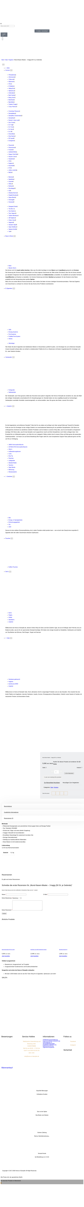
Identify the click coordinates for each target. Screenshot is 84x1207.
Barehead (11, 99)
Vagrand (11, 222)
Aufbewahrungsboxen (15, 451)
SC (9, 190)
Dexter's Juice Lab (14, 120)
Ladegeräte (12, 460)
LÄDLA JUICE (12, 170)
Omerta (11, 181)
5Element (11, 81)
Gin (9, 524)
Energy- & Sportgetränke (15, 520)
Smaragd (11, 199)
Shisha (10, 338)
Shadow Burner (13, 193)
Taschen (11, 465)
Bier (10, 517)
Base (10, 265)
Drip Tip (11, 456)
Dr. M (10, 131)
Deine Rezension (7, 912)
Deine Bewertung (7, 898)
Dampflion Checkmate (15, 115)
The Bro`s (11, 208)
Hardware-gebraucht (14, 679)
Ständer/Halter (13, 462)
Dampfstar (11, 118)
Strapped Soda (13, 206)
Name (4, 894)
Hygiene (11, 59)
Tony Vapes (12, 213)
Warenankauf (7, 1069)
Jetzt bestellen (6, 958)
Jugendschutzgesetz (48, 1049)
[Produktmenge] (56, 772)
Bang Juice (12, 97)
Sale (6, 59)
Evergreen (11, 140)
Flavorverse (12, 147)
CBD (10, 329)
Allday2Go (11, 88)
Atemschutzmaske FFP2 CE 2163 (8, 951)
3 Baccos (11, 79)
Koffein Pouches (13, 567)
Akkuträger (12, 343)
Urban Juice (12, 220)
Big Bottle (11, 102)
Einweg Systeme (13, 332)
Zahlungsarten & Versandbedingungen (49, 1045)
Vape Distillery (12, 227)
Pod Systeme (12, 334)
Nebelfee (11, 179)
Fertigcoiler (12, 390)
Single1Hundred (13, 195)
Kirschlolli (11, 165)
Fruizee (11, 149)
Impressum (46, 1043)
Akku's (10, 449)
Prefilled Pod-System (14, 336)
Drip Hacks (12, 136)
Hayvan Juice (12, 156)
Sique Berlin (12, 197)
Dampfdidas (12, 113)
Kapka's (11, 163)
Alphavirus (11, 90)
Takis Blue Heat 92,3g (63, 951)
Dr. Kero (11, 129)
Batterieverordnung (48, 1048)
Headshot (11, 159)
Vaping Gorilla (12, 229)
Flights (10, 615)
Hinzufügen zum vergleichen (71, 782)
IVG (10, 161)
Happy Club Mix (13, 154)
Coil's (10, 453)
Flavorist (11, 145)
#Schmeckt (12, 77)
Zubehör (11, 622)
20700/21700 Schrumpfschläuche (18, 447)
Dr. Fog (11, 124)
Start (2, 59)
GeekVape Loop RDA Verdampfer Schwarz (38, 951)
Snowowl (11, 202)
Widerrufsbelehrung (54, 1043)
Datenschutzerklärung (51, 1041)
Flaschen (11, 458)
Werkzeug (11, 469)
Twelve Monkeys (13, 215)
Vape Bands (12, 467)
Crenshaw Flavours (14, 111)
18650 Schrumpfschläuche (16, 444)
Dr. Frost (11, 127)
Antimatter (11, 93)
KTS (10, 168)
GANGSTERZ (12, 152)
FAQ (44, 1046)
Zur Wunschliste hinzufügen (52, 782)
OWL (10, 183)
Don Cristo (11, 122)
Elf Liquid (11, 138)
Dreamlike (11, 134)
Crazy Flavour (12, 106)
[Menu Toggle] (3, 64)
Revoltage (11, 188)
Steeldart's (11, 619)
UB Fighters (12, 218)
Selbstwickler (12, 392)
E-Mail (45, 894)
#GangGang (12, 74)
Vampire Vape (12, 224)
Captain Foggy (13, 104)
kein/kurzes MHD (13, 684)
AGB (44, 1041)
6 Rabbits (11, 86)
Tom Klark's (12, 211)
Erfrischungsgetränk (14, 522)
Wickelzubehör (13, 472)
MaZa (10, 172)
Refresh (11, 186)
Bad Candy (12, 95)
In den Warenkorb (69, 773)
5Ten (10, 84)
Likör (10, 526)
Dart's (10, 612)
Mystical (11, 177)
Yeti (10, 231)
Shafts (10, 617)
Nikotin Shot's (12, 268)
